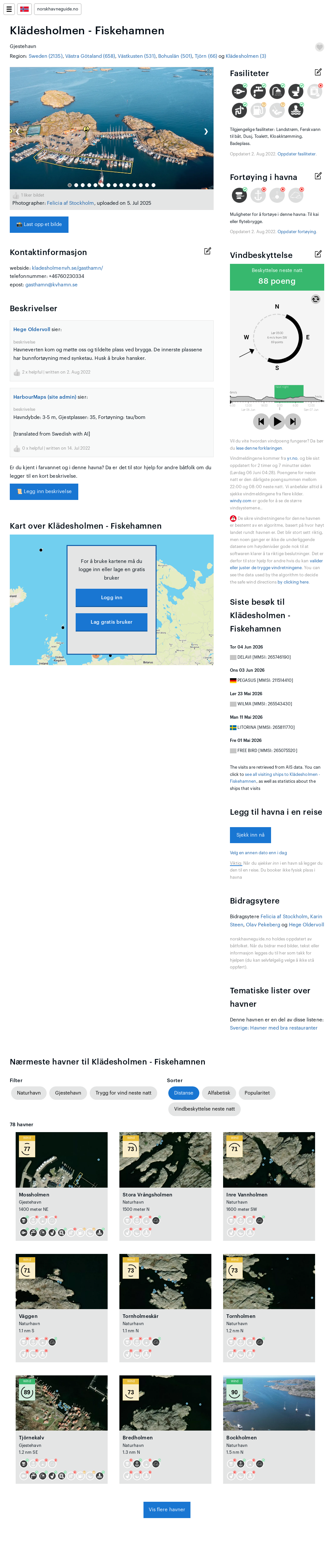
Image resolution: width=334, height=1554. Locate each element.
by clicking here (293, 582)
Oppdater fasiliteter (296, 154)
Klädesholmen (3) (246, 56)
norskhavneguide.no (57, 9)
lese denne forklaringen (259, 448)
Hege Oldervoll (31, 329)
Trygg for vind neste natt (123, 1093)
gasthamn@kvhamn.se (51, 284)
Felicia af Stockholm (70, 203)
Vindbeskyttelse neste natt (204, 1109)
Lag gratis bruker (111, 622)
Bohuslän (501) (175, 56)
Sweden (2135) (46, 56)
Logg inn (111, 597)
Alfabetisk (219, 1093)
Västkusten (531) (136, 56)
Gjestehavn (68, 1093)
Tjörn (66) (206, 56)
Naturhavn (29, 1093)
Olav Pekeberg (263, 924)
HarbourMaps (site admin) (44, 397)
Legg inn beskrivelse (44, 491)
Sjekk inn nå (250, 835)
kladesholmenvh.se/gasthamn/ (67, 268)
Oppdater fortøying (297, 232)
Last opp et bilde (39, 224)
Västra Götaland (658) (90, 56)
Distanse (183, 1093)
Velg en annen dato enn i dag (258, 853)
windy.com (241, 501)
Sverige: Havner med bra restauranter (274, 1028)
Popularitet (257, 1093)
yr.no (292, 458)
